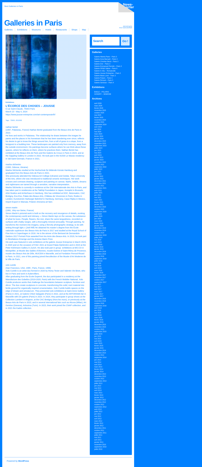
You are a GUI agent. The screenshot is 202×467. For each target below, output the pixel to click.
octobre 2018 (99, 256)
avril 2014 (98, 365)
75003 (12, 120)
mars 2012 (98, 421)
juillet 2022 (98, 169)
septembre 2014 (100, 357)
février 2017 (98, 294)
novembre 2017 (100, 277)
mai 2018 (97, 266)
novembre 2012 (100, 402)
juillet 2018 (98, 261)
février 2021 (98, 202)
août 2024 (98, 127)
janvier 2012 (98, 426)
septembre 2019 (100, 235)
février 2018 (98, 273)
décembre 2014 (100, 350)
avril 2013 (98, 390)
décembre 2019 (100, 228)
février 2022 (98, 176)
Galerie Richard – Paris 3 (103, 80)
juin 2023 (97, 150)
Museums (36, 30)
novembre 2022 (100, 162)
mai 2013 (97, 388)
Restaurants (61, 30)
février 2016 (98, 320)
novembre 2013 (100, 376)
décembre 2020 (100, 207)
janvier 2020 (98, 226)
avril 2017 (98, 289)
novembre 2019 (100, 230)
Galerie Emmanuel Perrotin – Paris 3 (108, 66)
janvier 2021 (98, 204)
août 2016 (98, 308)
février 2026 (98, 108)
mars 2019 (98, 245)
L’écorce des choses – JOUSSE (30, 105)
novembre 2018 (100, 254)
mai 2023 (97, 153)
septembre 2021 (100, 188)
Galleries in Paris (33, 22)
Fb (124, 27)
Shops (74, 30)
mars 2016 (98, 318)
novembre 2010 (100, 445)
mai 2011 (97, 437)
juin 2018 (97, 263)
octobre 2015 (99, 329)
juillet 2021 (98, 193)
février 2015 (98, 346)
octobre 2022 (99, 165)
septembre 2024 (100, 125)
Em (131, 27)
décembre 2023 (100, 141)
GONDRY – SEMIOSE (102, 94)
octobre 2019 (99, 233)
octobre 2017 (99, 280)
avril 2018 (98, 268)
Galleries (8, 30)
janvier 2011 (98, 442)
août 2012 (98, 409)
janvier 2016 (98, 322)
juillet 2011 (98, 435)
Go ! (125, 41)
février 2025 (98, 118)
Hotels (48, 30)
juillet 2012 (98, 412)
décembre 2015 (100, 325)
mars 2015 (98, 343)
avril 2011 (98, 440)
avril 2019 (98, 242)
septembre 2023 (100, 146)
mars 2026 (98, 106)
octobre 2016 (99, 303)
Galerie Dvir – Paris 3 (102, 64)
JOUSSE (19, 120)
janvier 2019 (98, 249)
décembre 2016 (100, 299)
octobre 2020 (99, 209)
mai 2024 (97, 132)
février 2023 (98, 157)
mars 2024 (98, 134)
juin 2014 (97, 360)
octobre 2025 (99, 113)
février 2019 (98, 247)
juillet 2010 (98, 449)
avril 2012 (98, 419)
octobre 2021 (99, 186)
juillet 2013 (98, 383)
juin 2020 (97, 219)
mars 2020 (98, 221)
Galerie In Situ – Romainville (104, 71)
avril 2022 (98, 174)
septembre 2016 (100, 306)
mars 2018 (98, 270)
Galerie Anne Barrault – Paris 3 (105, 59)
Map (84, 30)
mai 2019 (97, 240)
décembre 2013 (100, 374)
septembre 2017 (100, 282)
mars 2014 (98, 367)
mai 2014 (97, 362)
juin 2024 (97, 129)
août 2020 (98, 214)
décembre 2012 (100, 400)
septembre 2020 (100, 212)
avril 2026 (98, 103)
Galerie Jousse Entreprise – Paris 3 (107, 73)
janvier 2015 (98, 348)
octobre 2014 (99, 355)
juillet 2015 (98, 334)
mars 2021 (98, 200)
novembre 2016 (100, 301)
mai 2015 (97, 339)
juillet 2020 (98, 216)
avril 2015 (98, 341)
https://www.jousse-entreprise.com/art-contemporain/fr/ (30, 114)
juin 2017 (97, 284)
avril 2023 (98, 155)
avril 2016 (98, 315)
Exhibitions (22, 30)
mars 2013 (98, 393)
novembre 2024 (100, 120)
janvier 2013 (98, 398)
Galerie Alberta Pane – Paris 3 (105, 57)
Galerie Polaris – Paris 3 (103, 78)
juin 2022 (97, 172)
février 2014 (98, 369)
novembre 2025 (100, 110)
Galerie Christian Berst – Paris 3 (106, 61)
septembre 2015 (100, 332)
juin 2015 (97, 336)
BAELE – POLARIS (101, 92)
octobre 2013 (99, 379)
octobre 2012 (99, 405)
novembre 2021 (100, 183)
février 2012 (98, 423)
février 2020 (98, 223)
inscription (125, 7)
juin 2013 (97, 386)
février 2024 (98, 136)
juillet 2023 (98, 148)
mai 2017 (97, 287)
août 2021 (98, 190)
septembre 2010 (100, 447)
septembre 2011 (100, 433)
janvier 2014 (98, 372)
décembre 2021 (100, 181)
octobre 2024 (99, 122)
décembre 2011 (100, 428)
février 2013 (98, 395)
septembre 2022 (100, 167)
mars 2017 (98, 292)
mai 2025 (97, 115)
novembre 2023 (100, 143)
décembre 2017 (100, 275)
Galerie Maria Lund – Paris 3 (105, 76)
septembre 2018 (100, 259)
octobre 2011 (99, 430)
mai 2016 (97, 313)
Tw (127, 27)
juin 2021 (97, 195)
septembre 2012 (100, 407)
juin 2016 (97, 310)
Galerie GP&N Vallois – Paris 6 (105, 68)
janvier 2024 (98, 139)
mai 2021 (97, 197)
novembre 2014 (100, 353)
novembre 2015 (100, 327)
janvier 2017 (98, 296)
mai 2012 (97, 416)
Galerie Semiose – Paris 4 (104, 83)
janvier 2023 (98, 160)
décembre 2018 (100, 252)
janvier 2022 (98, 179)
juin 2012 (97, 414)
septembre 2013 (100, 381)
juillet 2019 (98, 238)
